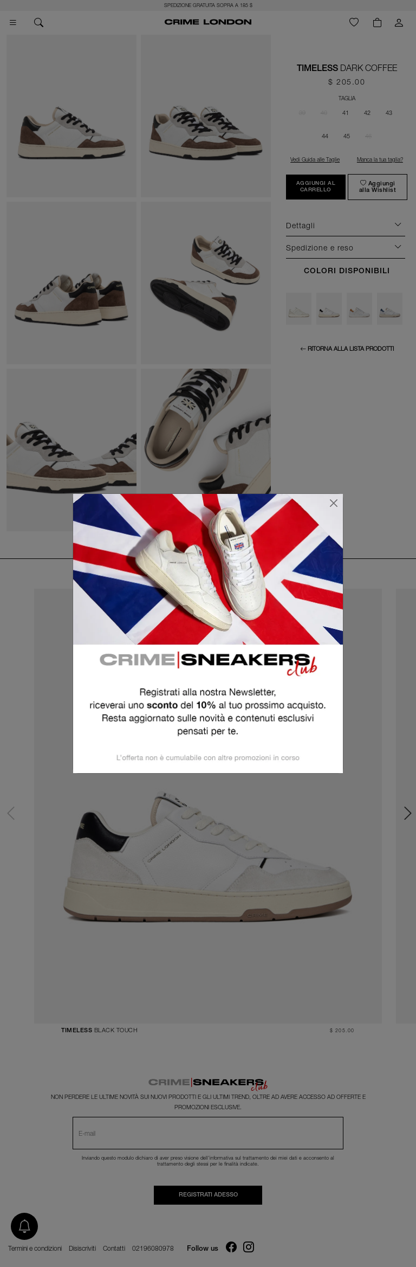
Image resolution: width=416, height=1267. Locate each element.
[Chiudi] (334, 503)
